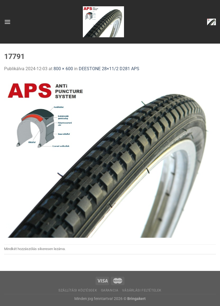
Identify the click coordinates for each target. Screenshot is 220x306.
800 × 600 (63, 68)
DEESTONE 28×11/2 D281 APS (109, 68)
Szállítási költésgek (77, 290)
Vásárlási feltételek (142, 290)
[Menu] (7, 22)
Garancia (110, 290)
